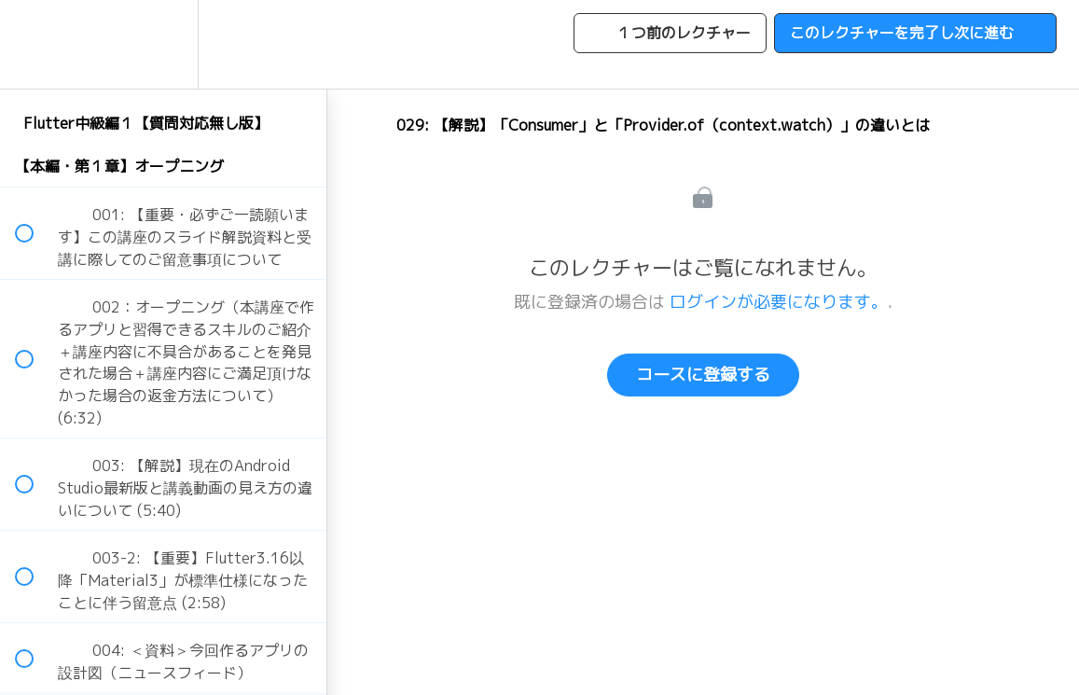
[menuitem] (163, 44)
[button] (34, 44)
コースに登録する (703, 374)
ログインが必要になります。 (779, 301)
